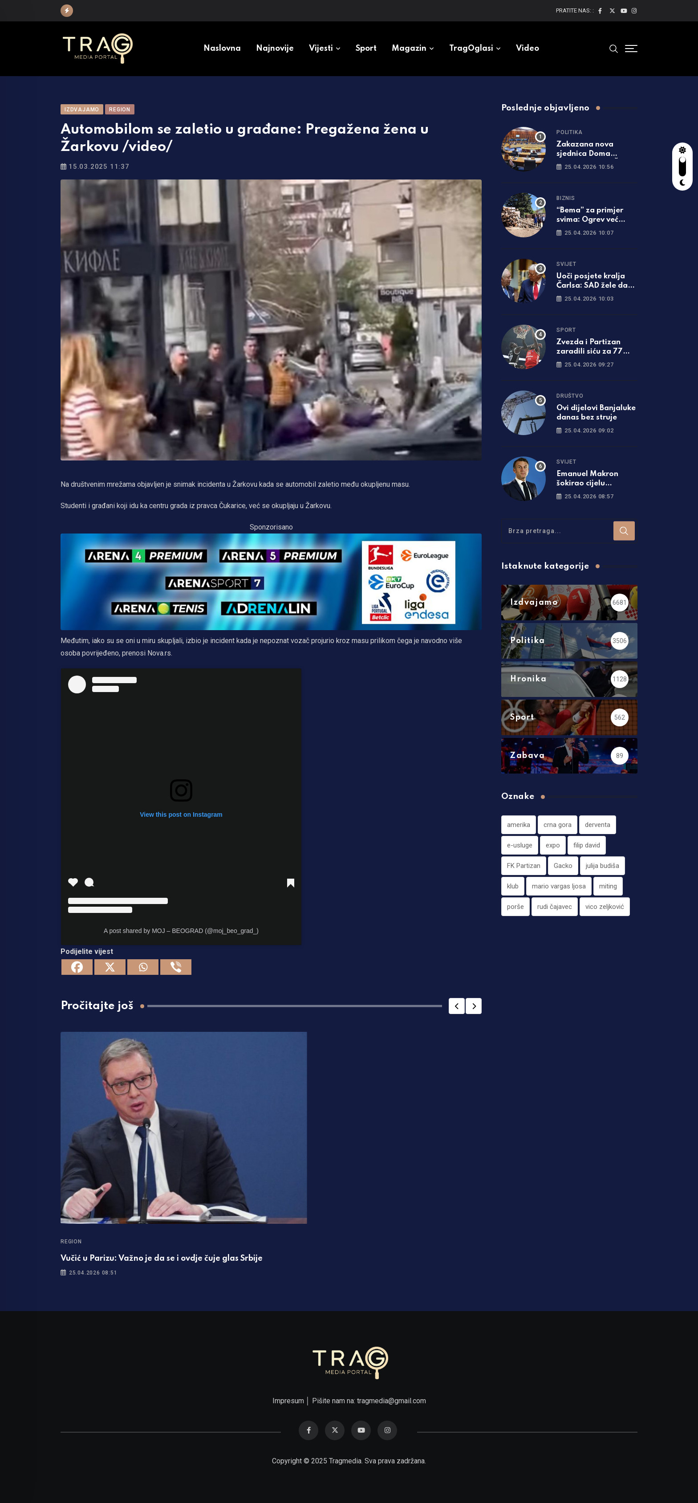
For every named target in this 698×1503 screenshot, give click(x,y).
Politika (569, 132)
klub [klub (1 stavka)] (513, 886)
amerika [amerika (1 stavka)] (518, 825)
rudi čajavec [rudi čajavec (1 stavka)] (554, 907)
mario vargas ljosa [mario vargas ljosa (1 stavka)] (559, 886)
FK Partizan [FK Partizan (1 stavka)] (523, 866)
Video (527, 49)
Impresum (288, 1401)
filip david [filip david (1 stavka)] (586, 845)
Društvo (570, 396)
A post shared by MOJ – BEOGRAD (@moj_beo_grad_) (181, 930)
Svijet (566, 264)
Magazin (409, 49)
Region (71, 1241)
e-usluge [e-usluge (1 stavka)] (519, 845)
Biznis (565, 198)
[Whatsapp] (142, 967)
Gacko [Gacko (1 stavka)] (563, 866)
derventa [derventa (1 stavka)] (597, 825)
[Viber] (175, 967)
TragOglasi (471, 49)
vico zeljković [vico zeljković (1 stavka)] (604, 907)
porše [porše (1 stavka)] (515, 907)
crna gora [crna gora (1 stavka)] (558, 825)
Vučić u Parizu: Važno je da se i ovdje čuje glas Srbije (162, 1259)
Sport (366, 49)
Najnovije (275, 49)
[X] (110, 967)
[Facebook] (77, 967)
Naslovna (222, 49)
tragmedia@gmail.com (391, 1401)
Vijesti (321, 49)
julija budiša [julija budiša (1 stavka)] (602, 866)
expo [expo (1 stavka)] (553, 845)
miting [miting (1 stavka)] (608, 886)
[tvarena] (271, 581)
